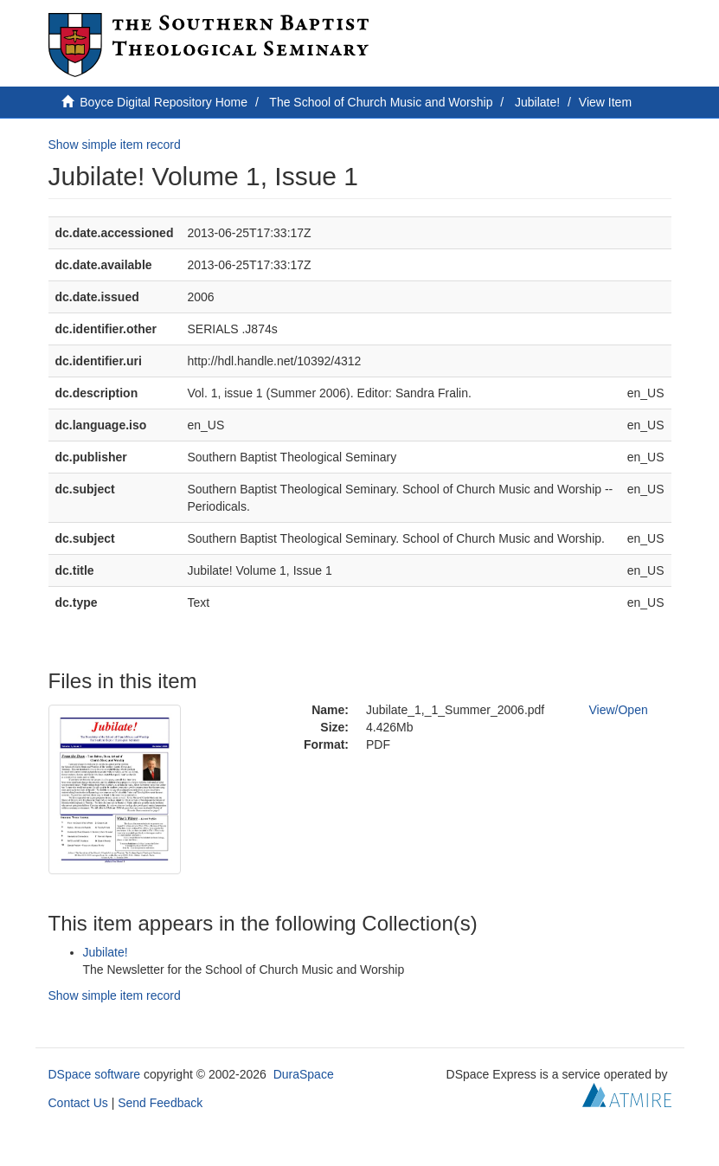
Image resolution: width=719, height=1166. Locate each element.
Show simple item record (114, 144)
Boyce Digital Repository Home (163, 102)
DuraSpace (303, 1074)
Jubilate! (537, 102)
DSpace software (94, 1074)
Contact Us (78, 1103)
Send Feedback (160, 1103)
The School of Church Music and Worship (380, 102)
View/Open (618, 710)
